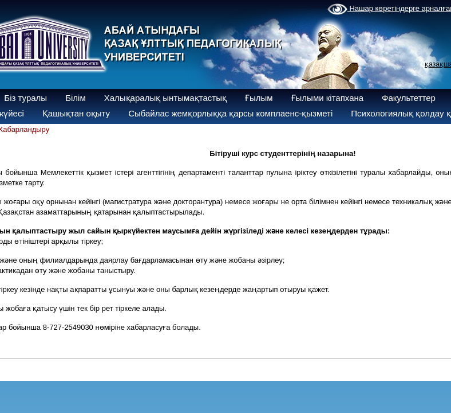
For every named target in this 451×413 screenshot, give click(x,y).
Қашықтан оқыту (76, 113)
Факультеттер (409, 98)
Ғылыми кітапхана (327, 98)
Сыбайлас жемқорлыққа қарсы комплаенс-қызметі (230, 113)
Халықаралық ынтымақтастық (165, 98)
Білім (75, 98)
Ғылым (259, 98)
